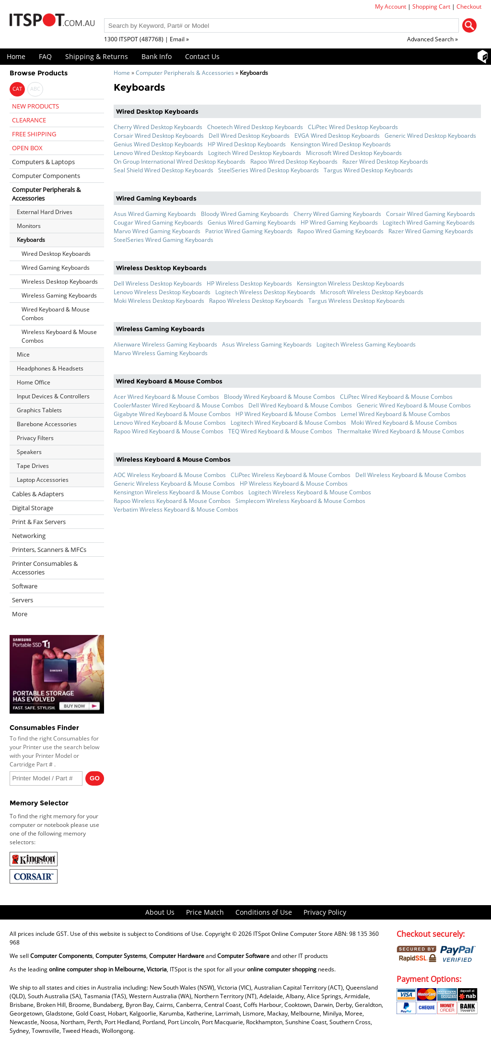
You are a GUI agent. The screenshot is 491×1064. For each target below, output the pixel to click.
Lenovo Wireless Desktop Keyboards (162, 292)
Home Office (33, 382)
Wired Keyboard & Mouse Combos (56, 313)
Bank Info (156, 56)
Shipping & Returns (96, 56)
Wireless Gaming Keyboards (59, 295)
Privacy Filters (35, 438)
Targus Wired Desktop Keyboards (368, 170)
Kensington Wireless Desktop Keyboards (350, 283)
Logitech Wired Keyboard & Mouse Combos (288, 422)
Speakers (29, 452)
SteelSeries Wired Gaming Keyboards (163, 240)
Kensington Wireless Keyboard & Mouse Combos (179, 492)
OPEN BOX (27, 147)
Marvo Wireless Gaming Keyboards (161, 353)
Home (16, 56)
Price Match (205, 912)
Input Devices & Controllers (53, 396)
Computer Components (46, 175)
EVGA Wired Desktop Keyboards (337, 136)
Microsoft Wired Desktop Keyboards (354, 153)
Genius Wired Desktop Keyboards (158, 144)
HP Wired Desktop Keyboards (247, 144)
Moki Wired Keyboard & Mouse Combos (404, 422)
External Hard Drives (44, 212)
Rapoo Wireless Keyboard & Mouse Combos (172, 501)
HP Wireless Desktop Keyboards (249, 283)
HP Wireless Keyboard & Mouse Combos (294, 483)
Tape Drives (33, 466)
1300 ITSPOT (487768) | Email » (146, 39)
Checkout (468, 6)
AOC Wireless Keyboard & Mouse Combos (170, 475)
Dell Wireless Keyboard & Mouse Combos (410, 475)
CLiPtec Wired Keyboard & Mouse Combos (396, 397)
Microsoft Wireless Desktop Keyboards (371, 292)
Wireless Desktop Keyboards (60, 281)
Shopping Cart (431, 6)
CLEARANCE (29, 120)
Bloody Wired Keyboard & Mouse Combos (279, 397)
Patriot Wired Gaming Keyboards (248, 231)
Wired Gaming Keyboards (56, 267)
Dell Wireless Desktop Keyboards (158, 283)
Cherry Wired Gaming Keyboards (337, 214)
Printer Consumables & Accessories (45, 567)
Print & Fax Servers (39, 521)
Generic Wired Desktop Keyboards (430, 136)
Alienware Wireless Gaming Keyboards (165, 344)
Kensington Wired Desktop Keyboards (341, 144)
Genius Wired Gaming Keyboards (252, 222)
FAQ (45, 56)
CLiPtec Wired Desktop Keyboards (353, 127)
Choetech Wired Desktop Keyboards (255, 127)
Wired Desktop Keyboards (56, 254)
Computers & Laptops (43, 161)
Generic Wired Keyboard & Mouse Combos (414, 405)
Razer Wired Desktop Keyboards (385, 161)
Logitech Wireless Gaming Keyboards (366, 344)
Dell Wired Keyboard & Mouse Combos (300, 405)
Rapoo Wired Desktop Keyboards (294, 161)
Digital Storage (32, 507)
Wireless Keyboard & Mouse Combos (59, 336)
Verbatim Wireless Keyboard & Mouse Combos (176, 509)
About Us (160, 912)
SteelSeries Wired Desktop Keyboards (268, 170)
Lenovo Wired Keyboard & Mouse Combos (170, 422)
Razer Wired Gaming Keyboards (430, 231)
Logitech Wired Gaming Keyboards (429, 222)
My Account (390, 6)
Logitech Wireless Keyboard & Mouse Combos (309, 492)
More (19, 614)
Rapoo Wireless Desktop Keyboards (256, 301)
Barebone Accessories (47, 424)
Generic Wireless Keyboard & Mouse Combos (174, 483)
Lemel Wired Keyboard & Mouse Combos (395, 414)
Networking (29, 535)
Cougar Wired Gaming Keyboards (158, 222)
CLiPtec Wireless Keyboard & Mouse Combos (291, 475)
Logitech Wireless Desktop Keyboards (265, 292)
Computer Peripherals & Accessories (185, 73)
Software (24, 586)
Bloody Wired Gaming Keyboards (245, 214)
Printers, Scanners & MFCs (49, 549)
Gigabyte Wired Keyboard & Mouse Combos (172, 414)
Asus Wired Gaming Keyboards (155, 214)
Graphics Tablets (39, 410)
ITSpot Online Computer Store (293, 934)
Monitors (29, 226)
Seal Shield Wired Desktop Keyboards (163, 170)
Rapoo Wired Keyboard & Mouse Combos (168, 431)
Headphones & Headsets (50, 368)
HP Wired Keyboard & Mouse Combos (285, 414)
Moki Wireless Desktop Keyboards (159, 301)
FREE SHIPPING (34, 134)
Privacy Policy (325, 912)
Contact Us (202, 56)
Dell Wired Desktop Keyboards (249, 136)
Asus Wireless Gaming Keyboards (267, 344)
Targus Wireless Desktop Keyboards (356, 301)
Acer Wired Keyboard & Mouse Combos (166, 397)
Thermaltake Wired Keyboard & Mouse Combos (400, 431)
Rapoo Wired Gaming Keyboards (340, 231)
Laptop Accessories (43, 480)
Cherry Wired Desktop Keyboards (158, 127)
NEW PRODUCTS (35, 106)
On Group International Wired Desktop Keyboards (180, 161)
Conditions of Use (263, 912)
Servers (22, 600)
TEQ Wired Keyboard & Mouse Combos (280, 431)
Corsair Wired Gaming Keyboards (430, 214)
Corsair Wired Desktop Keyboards (159, 136)
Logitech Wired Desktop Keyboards (254, 153)
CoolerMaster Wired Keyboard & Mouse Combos (179, 405)
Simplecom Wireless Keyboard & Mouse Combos (300, 501)
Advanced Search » (432, 39)
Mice (23, 354)
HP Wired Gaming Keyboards (339, 222)
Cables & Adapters (38, 494)
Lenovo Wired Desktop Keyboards (158, 153)
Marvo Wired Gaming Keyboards (157, 231)
